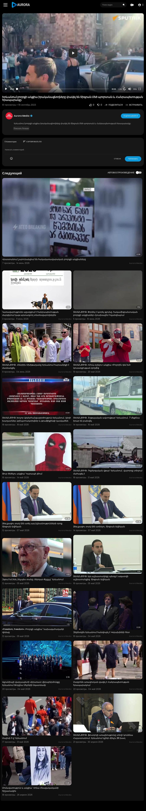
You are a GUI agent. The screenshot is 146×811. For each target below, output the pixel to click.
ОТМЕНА (117, 159)
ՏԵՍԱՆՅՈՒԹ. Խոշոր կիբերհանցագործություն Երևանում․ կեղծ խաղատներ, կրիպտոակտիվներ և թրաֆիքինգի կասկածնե (36, 419)
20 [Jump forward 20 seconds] (124, 89)
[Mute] (129, 88)
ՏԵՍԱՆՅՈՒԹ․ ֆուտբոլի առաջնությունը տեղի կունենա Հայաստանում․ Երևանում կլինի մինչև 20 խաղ (103, 737)
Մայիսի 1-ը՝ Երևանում (14, 738)
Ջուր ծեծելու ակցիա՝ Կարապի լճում (22, 473)
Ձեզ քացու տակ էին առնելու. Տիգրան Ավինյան (99, 526)
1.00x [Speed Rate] (120, 89)
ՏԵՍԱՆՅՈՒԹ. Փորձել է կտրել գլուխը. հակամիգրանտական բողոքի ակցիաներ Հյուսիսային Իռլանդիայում (105, 314)
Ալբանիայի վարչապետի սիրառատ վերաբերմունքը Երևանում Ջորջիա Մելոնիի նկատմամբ (31, 684)
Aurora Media (23, 115)
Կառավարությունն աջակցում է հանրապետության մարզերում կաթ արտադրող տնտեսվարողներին (30, 314)
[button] (140, 5)
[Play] (6, 88)
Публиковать (133, 159)
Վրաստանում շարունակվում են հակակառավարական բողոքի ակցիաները (44, 259)
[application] (73, 53)
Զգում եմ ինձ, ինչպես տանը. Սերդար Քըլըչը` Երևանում (32, 579)
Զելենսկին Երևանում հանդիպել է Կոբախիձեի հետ (101, 632)
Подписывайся (131, 116)
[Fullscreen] (139, 88)
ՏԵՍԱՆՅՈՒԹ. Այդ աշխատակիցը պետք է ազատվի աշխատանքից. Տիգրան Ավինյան (100, 578)
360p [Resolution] (135, 89)
